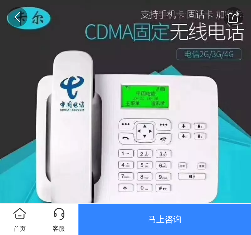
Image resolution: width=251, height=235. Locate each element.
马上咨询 (165, 219)
